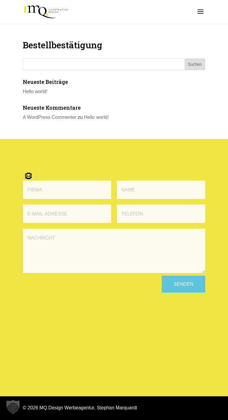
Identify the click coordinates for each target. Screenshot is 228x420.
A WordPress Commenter (49, 117)
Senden (183, 284)
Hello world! (35, 91)
